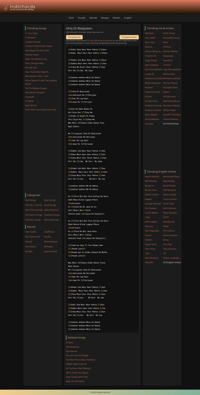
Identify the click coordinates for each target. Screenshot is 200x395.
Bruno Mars (151, 190)
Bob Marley (169, 181)
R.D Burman (169, 96)
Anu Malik (150, 38)
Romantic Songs (33, 215)
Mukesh (149, 87)
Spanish (93, 18)
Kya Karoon (31, 105)
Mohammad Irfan (154, 78)
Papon (166, 92)
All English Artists (172, 262)
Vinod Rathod (152, 119)
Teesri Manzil (50, 251)
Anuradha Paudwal (172, 38)
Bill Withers (151, 181)
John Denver (169, 208)
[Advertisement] (43, 152)
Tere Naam (30, 246)
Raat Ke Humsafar (75, 381)
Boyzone (149, 185)
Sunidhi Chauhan (172, 114)
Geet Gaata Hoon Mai (77, 377)
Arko (165, 42)
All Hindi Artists (171, 124)
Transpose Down (129, 37)
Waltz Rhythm (51, 210)
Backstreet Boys (171, 176)
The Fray (167, 244)
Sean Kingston (170, 235)
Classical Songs (51, 215)
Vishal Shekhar (170, 119)
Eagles (148, 199)
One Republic (152, 231)
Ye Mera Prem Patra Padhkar (80, 360)
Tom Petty (150, 249)
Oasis (166, 226)
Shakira (148, 240)
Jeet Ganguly (151, 65)
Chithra (167, 47)
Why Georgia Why (34, 63)
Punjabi (81, 18)
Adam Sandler (152, 176)
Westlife (149, 262)
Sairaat (28, 241)
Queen (148, 235)
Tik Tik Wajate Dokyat (36, 88)
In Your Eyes (31, 33)
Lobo (147, 217)
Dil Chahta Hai (32, 237)
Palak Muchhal (152, 92)
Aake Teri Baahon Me (36, 59)
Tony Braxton (170, 249)
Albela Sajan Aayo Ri (76, 364)
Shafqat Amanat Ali (154, 105)
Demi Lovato (169, 194)
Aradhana (49, 232)
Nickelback (168, 222)
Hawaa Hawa (32, 55)
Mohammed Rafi (171, 78)
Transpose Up (74, 37)
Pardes (47, 237)
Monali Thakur (170, 83)
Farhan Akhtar (170, 51)
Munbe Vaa (31, 67)
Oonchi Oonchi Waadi (77, 355)
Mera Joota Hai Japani (77, 372)
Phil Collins (168, 231)
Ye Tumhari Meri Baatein (78, 368)
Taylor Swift (151, 244)
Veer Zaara (30, 232)
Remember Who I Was (36, 76)
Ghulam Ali (150, 56)
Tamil (71, 18)
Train (147, 253)
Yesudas (149, 124)
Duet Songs (50, 205)
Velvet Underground (172, 258)
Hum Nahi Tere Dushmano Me (40, 109)
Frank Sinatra (170, 199)
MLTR (166, 217)
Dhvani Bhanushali (154, 51)
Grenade (29, 97)
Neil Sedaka (151, 222)
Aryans (148, 47)
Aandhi (29, 251)
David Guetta (151, 194)
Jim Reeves (150, 208)
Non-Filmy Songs (34, 210)
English (128, 18)
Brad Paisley (169, 185)
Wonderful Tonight (35, 92)
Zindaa (69, 342)
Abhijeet (149, 33)
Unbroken (30, 37)
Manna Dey (169, 74)
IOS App (90, 40)
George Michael (153, 203)
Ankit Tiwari (169, 33)
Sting (165, 240)
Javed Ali (167, 60)
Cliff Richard (169, 190)
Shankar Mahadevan (172, 105)
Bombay (48, 246)
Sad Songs (30, 200)
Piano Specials (51, 220)
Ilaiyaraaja (168, 56)
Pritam (148, 96)
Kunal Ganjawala (153, 69)
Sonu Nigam (151, 114)
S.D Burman (151, 101)
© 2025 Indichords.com (100, 392)
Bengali (105, 18)
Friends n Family (33, 205)
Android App (103, 40)
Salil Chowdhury (171, 101)
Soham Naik (169, 110)
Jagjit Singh (151, 60)
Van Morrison (151, 258)
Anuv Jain (150, 42)
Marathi (116, 18)
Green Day (168, 203)
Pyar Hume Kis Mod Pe (37, 72)
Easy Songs (49, 200)
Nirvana (149, 226)
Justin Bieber (151, 213)
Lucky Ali (149, 74)
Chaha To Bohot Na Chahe (38, 46)
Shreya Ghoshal (153, 110)
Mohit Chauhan (153, 83)
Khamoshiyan (51, 241)
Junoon (167, 65)
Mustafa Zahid (170, 87)
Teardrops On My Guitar (37, 50)
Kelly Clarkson (170, 213)
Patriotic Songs (33, 220)
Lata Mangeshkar (172, 69)
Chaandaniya (72, 347)
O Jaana (29, 101)
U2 (164, 253)
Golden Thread (32, 42)
